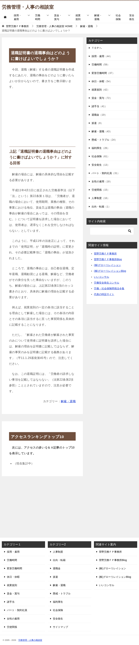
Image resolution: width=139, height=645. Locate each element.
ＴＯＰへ (97, 47)
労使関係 (97, 189)
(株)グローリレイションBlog (110, 270)
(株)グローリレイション (107, 265)
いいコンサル (101, 276)
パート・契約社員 (102, 173)
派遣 (94, 123)
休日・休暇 (98, 81)
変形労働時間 (99, 73)
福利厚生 (97, 148)
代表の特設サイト (104, 294)
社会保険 (118, 17)
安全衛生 (131, 17)
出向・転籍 (98, 206)
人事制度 (97, 198)
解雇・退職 (98, 17)
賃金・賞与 (58, 17)
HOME (54, 26)
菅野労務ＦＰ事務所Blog (108, 259)
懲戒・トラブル (100, 139)
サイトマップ (60, 626)
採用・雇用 (17, 17)
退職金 (95, 114)
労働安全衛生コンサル (106, 282)
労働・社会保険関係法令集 (109, 288)
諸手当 (95, 106)
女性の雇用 (98, 181)
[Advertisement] (42, 119)
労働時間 (37, 17)
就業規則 (78, 17)
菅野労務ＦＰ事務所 (105, 253)
